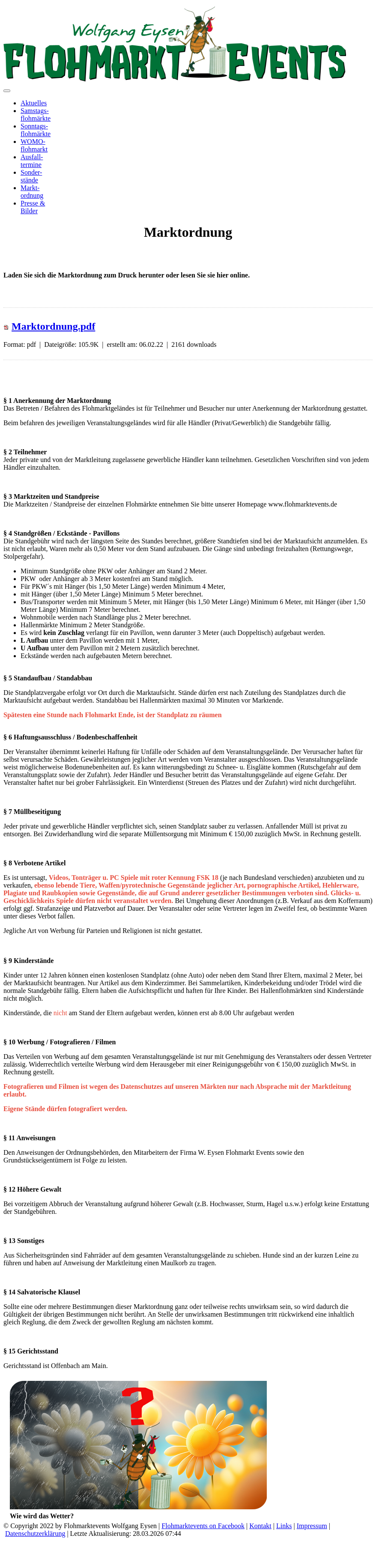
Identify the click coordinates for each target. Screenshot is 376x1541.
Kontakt (260, 1525)
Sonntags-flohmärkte (36, 129)
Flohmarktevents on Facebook (203, 1525)
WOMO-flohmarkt (34, 145)
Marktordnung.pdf (53, 326)
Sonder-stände (31, 176)
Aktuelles (34, 103)
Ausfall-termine (32, 160)
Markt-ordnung (32, 191)
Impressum (312, 1525)
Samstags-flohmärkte (36, 114)
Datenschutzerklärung (35, 1533)
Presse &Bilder (33, 207)
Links (284, 1525)
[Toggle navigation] (6, 90)
